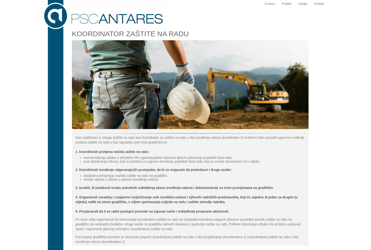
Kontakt (319, 3)
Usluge (302, 3)
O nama (270, 3)
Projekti (286, 3)
